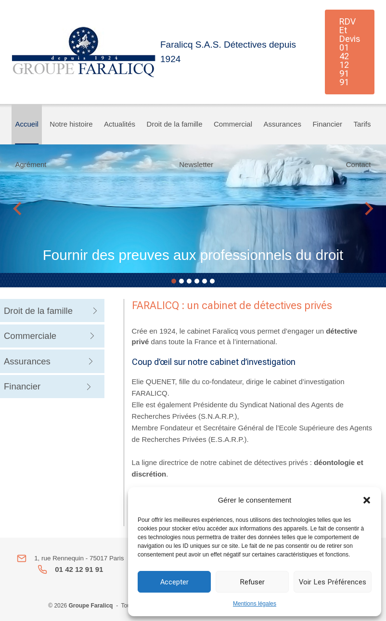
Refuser (252, 582)
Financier (327, 124)
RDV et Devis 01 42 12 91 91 (349, 51)
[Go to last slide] (18, 208)
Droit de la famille (175, 124)
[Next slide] (368, 208)
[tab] (173, 281)
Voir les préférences (332, 582)
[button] (367, 500)
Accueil (27, 124)
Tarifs (362, 124)
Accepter (174, 582)
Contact (358, 164)
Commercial (233, 124)
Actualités (119, 124)
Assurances (282, 124)
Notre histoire (71, 124)
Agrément (31, 164)
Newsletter (196, 164)
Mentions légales (254, 603)
